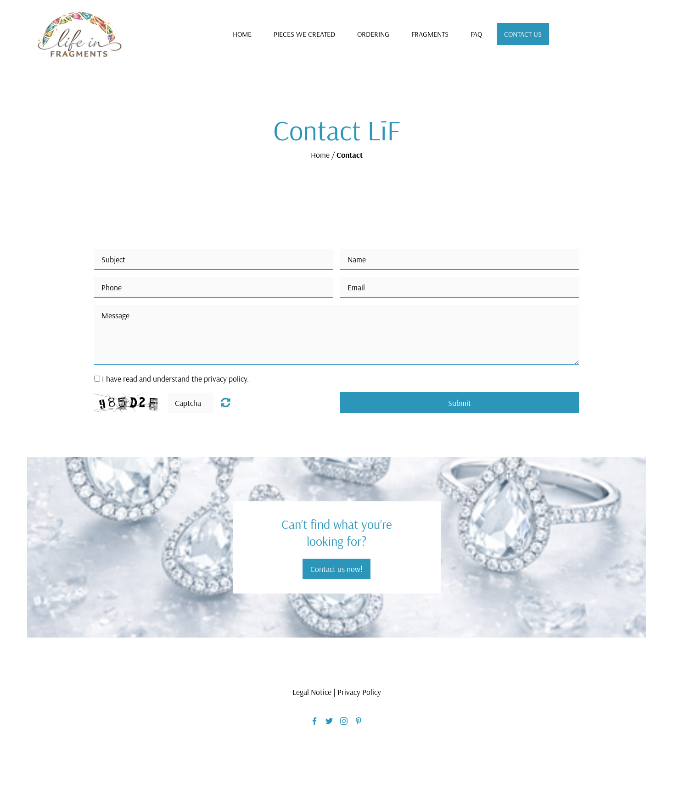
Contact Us (523, 34)
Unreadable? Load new (225, 402)
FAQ (476, 34)
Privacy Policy (359, 692)
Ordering (373, 34)
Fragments (430, 34)
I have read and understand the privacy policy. (175, 378)
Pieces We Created (304, 34)
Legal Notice (311, 692)
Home (242, 34)
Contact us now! (336, 569)
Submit (459, 403)
